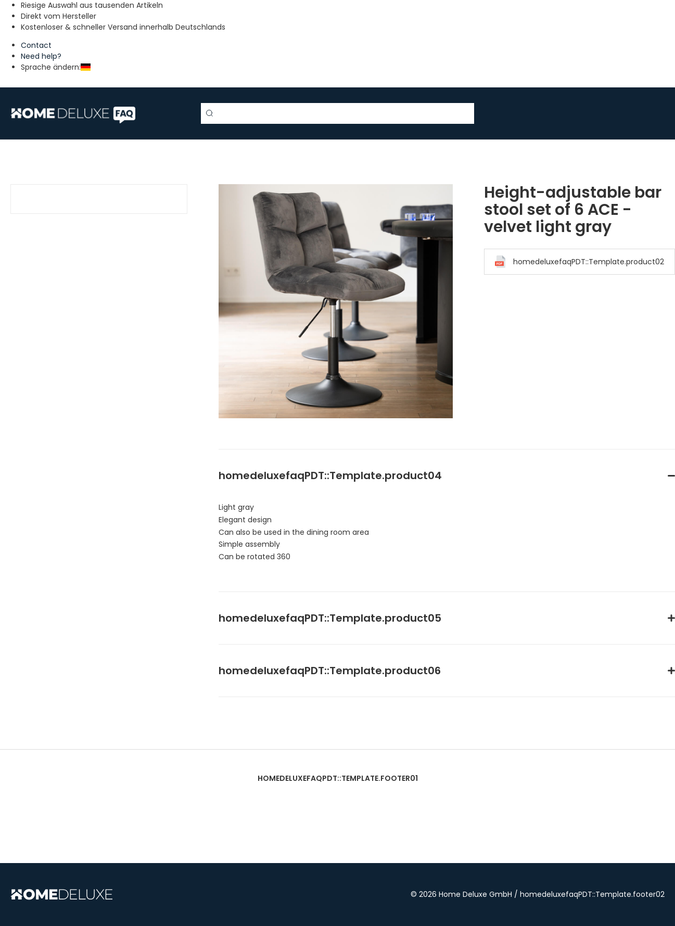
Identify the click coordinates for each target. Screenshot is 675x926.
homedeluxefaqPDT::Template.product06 (330, 670)
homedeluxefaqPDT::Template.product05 (330, 618)
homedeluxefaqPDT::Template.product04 (330, 475)
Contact (36, 45)
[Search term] (338, 113)
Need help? (41, 56)
